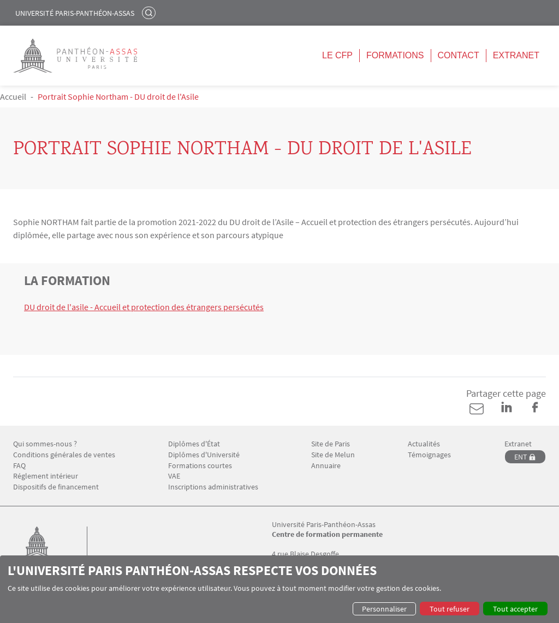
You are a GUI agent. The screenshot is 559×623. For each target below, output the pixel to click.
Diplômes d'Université (204, 454)
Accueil (13, 96)
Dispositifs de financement (56, 487)
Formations (395, 55)
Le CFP (337, 55)
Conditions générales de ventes (64, 454)
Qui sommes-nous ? (45, 444)
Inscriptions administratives (213, 487)
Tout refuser (449, 609)
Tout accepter (515, 609)
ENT (520, 457)
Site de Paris (330, 444)
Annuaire (326, 465)
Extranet (516, 55)
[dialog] (279, 589)
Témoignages (429, 454)
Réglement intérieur (45, 476)
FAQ (19, 465)
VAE (174, 476)
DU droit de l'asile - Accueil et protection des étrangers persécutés (144, 306)
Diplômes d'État (194, 444)
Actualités (424, 444)
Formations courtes (200, 465)
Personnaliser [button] (384, 609)
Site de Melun (333, 454)
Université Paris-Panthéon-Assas (74, 13)
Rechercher (150, 12)
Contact (458, 55)
